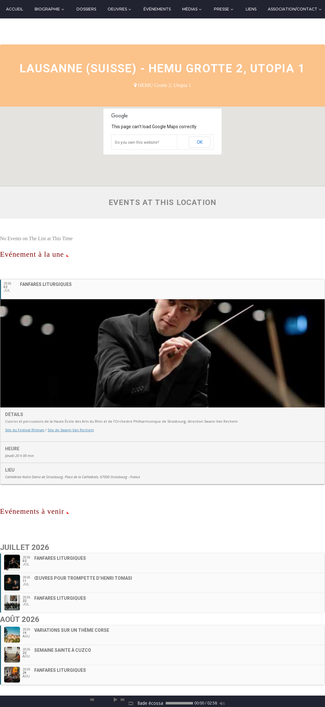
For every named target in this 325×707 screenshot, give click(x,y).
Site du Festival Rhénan (24, 429)
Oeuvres (117, 9)
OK (199, 142)
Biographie (47, 9)
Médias (189, 9)
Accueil (14, 9)
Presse (221, 9)
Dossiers (86, 9)
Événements (157, 9)
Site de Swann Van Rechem (71, 429)
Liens (251, 9)
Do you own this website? (137, 142)
